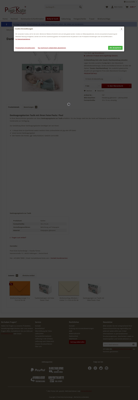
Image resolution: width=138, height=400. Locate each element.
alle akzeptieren (115, 48)
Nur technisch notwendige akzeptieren (52, 48)
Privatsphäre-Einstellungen (25, 48)
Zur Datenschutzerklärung (22, 39)
